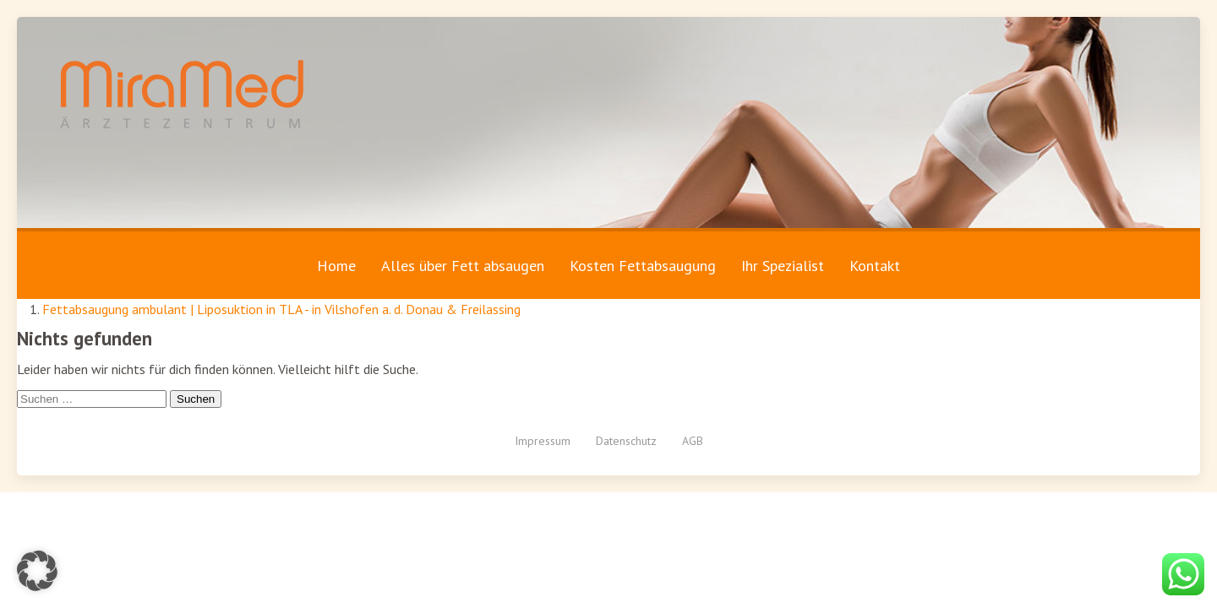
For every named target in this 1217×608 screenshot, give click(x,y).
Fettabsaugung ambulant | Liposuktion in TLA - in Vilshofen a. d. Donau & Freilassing (281, 309)
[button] (37, 571)
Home (336, 265)
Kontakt (874, 265)
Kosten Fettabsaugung (643, 265)
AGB (692, 440)
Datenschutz (626, 440)
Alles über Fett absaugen (462, 265)
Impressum (542, 440)
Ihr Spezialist (782, 265)
